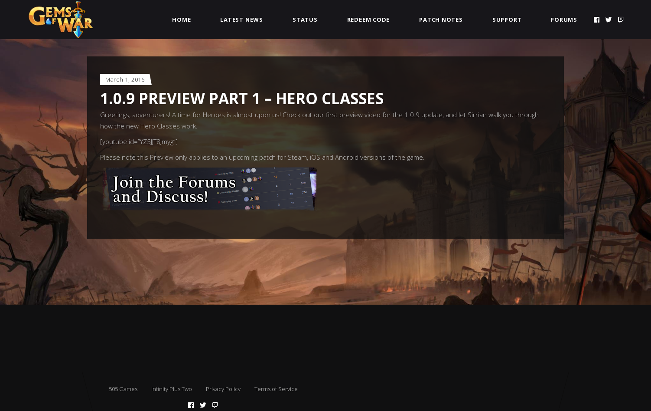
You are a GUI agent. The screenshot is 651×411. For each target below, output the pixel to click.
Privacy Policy (223, 389)
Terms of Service (276, 389)
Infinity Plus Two (171, 389)
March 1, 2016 (124, 79)
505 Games (123, 389)
